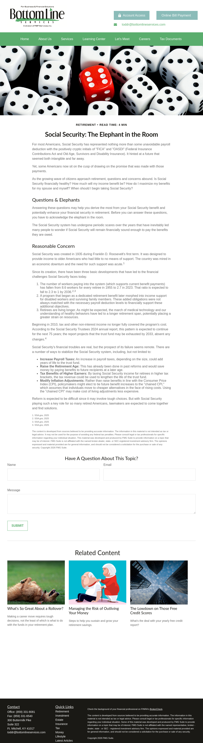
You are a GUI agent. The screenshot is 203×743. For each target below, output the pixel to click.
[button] (25, 39)
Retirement (62, 711)
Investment (62, 715)
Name (11, 464)
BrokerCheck (156, 709)
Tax (58, 728)
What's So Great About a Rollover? (35, 608)
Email (107, 464)
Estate (59, 719)
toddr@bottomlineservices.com (26, 732)
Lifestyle (61, 736)
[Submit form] (17, 526)
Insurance (62, 724)
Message (13, 490)
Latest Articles (64, 740)
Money (60, 732)
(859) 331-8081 (25, 711)
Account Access (131, 15)
